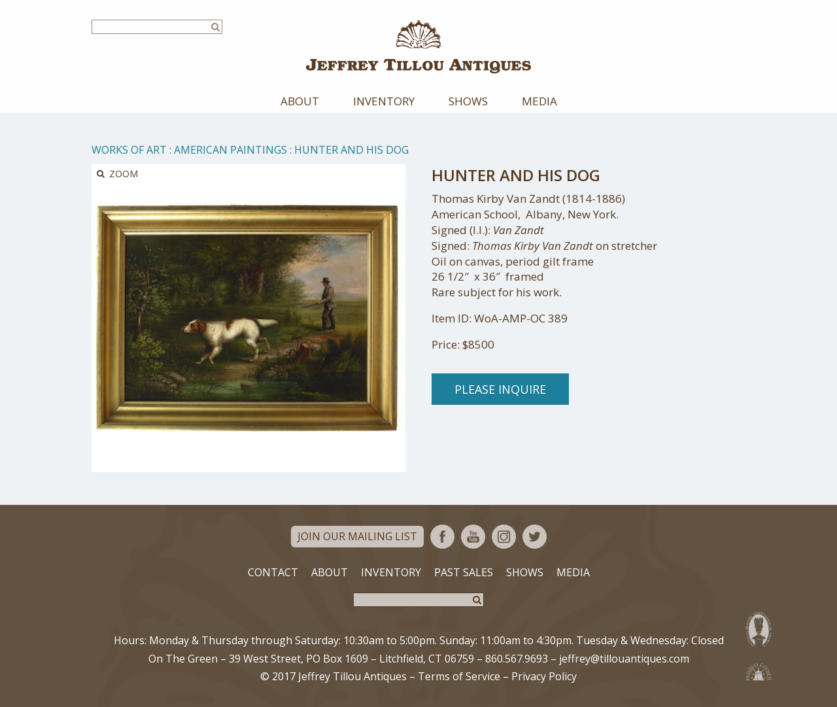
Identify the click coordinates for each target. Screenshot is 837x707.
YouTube (473, 537)
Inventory (384, 101)
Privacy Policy (544, 676)
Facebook (442, 537)
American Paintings (230, 150)
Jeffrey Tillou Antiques (418, 47)
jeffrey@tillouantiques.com (624, 658)
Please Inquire (500, 389)
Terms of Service (459, 676)
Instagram (504, 537)
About (300, 101)
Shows (468, 101)
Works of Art (129, 150)
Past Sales (463, 572)
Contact (273, 572)
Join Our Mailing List (357, 536)
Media (539, 101)
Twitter (534, 537)
